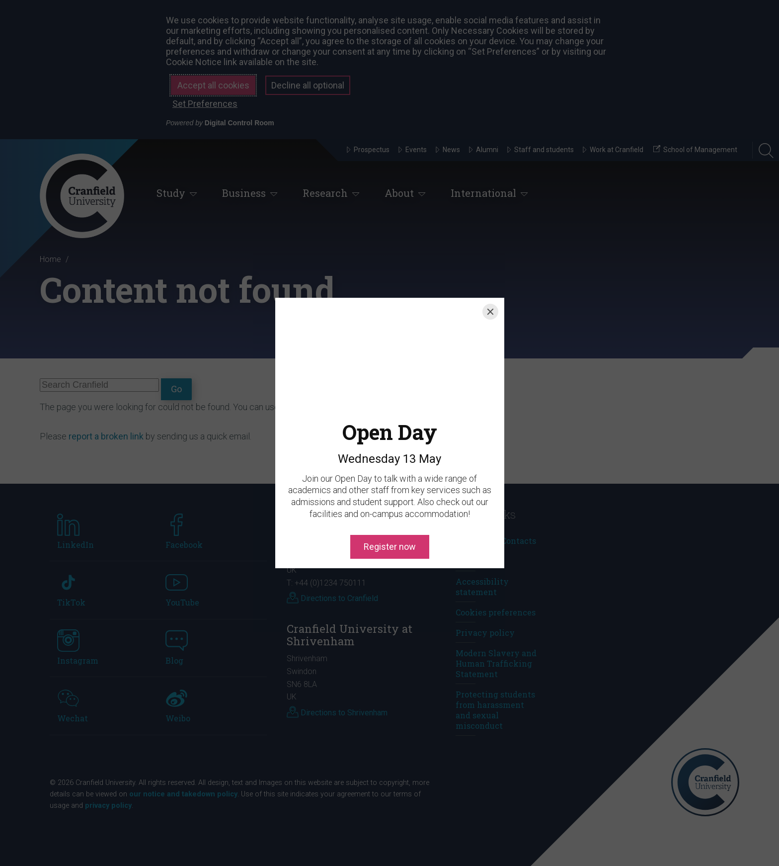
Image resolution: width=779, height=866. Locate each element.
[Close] (490, 312)
